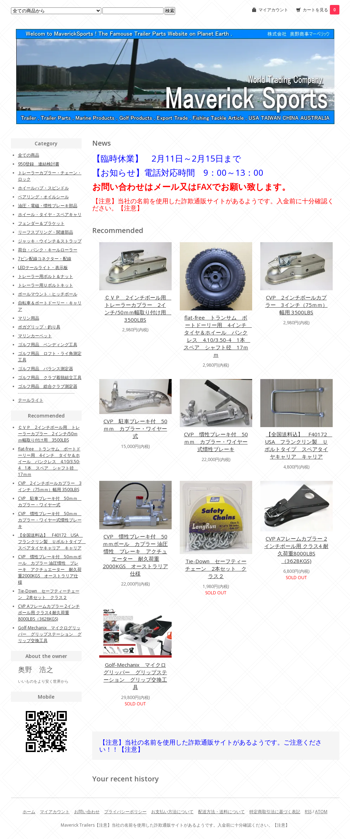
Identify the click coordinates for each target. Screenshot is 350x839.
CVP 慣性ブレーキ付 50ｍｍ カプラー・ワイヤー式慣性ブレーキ (216, 442)
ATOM (321, 812)
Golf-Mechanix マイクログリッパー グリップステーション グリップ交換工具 (135, 676)
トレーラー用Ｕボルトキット (45, 285)
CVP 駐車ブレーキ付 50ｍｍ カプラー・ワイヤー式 (135, 428)
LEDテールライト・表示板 (43, 267)
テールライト (30, 400)
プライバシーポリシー (125, 812)
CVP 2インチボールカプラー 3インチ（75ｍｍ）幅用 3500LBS (296, 305)
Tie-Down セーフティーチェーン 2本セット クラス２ (216, 568)
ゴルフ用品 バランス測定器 (45, 369)
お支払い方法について (172, 812)
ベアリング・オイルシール (43, 197)
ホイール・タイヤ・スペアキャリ (50, 214)
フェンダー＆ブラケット (41, 223)
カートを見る (321, 10)
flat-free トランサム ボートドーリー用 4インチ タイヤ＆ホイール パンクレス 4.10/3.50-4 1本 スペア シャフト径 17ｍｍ (218, 336)
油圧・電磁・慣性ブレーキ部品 (47, 206)
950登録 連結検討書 (38, 164)
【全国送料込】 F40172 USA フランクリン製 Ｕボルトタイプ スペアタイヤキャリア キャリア (298, 445)
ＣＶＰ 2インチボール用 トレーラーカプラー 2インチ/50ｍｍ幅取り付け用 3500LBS (138, 308)
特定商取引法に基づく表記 (274, 812)
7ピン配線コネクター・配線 (44, 259)
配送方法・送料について (221, 812)
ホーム (29, 812)
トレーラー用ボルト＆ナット (45, 276)
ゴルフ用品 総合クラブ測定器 (47, 386)
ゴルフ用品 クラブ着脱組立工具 (50, 377)
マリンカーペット (35, 336)
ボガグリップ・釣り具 (39, 327)
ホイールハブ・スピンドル (43, 188)
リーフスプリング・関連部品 (45, 232)
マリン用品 (28, 318)
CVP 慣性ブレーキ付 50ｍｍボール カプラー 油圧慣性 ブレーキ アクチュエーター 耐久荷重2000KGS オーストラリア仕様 (135, 555)
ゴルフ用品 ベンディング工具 (47, 345)
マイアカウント (273, 10)
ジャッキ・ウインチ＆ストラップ (50, 241)
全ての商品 (28, 155)
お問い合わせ (87, 812)
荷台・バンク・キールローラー (47, 250)
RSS (308, 812)
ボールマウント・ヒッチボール (47, 294)
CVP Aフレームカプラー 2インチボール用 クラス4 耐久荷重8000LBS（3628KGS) (296, 549)
